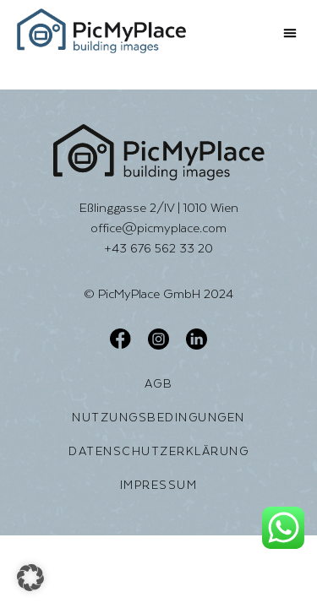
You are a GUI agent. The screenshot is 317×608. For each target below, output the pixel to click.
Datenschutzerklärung (158, 451)
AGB (159, 383)
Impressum (159, 484)
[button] (290, 33)
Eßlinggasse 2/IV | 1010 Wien (158, 207)
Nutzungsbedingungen (158, 417)
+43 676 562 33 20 (158, 248)
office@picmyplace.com (158, 227)
